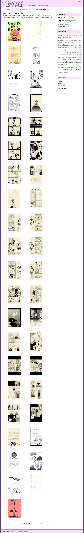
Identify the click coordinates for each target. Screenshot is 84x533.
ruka (66, 57)
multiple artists (72, 52)
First (6, 523)
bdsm (72, 40)
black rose (77, 40)
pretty (59, 54)
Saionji (69, 57)
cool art (70, 42)
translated (78, 67)
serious (59, 59)
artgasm (61, 40)
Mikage (76, 50)
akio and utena (68, 21)
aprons (79, 37)
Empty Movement (31, 5)
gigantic (75, 47)
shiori (64, 59)
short (69, 59)
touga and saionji (69, 67)
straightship (77, 62)
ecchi (79, 45)
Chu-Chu (65, 42)
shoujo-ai (77, 59)
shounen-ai (61, 62)
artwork (68, 40)
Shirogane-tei (66, 24)
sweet (60, 64)
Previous (7, 526)
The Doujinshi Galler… (9, 9)
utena (59, 70)
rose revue (61, 57)
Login (79, 1)
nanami (79, 52)
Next (42, 523)
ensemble (61, 47)
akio (64, 35)
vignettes (67, 20)
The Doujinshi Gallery (43, 5)
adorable (72, 20)
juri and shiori (71, 50)
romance (78, 55)
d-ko (80, 42)
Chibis (60, 42)
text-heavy (67, 64)
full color (67, 47)
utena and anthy (71, 69)
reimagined (65, 54)
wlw (65, 72)
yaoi (67, 72)
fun (72, 47)
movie (66, 52)
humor (63, 50)
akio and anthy (70, 35)
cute (62, 20)
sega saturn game (76, 57)
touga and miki (73, 64)
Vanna (67, 26)
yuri (70, 72)
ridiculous (71, 54)
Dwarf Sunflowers (72, 45)
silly (66, 62)
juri (66, 50)
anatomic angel (67, 37)
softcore (71, 62)
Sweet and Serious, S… (26, 9)
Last (49, 523)
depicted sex (62, 45)
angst (75, 37)
